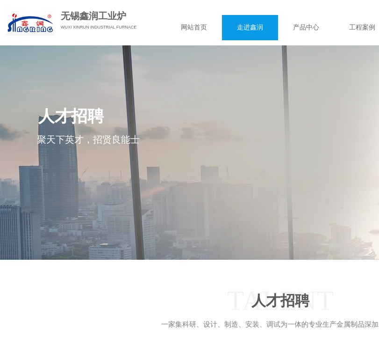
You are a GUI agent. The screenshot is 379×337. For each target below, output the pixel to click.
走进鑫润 (250, 27)
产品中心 (306, 27)
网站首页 (194, 27)
